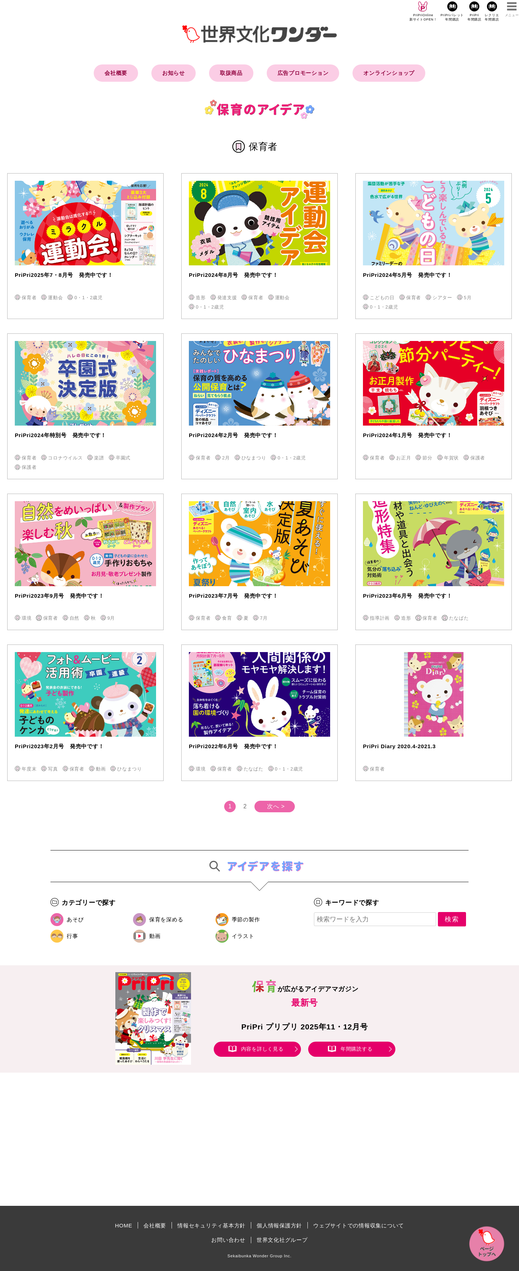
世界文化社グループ (282, 1240)
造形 (201, 297)
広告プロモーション (303, 73)
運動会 (55, 297)
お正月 (403, 458)
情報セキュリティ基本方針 (211, 1225)
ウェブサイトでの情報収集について (358, 1225)
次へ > (276, 806)
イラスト (243, 936)
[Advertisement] (198, 1139)
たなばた (459, 618)
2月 (226, 458)
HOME (123, 1225)
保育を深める (166, 919)
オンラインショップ (388, 73)
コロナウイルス (65, 458)
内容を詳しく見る (262, 1049)
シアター (442, 297)
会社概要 (116, 73)
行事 (72, 936)
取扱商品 (231, 73)
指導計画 (380, 618)
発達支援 (227, 297)
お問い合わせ (228, 1240)
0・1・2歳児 (88, 297)
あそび (75, 919)
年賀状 (451, 458)
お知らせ (173, 73)
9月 (111, 618)
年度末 (29, 769)
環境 (27, 618)
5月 (468, 297)
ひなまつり (253, 458)
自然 (75, 618)
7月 (264, 618)
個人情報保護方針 (279, 1225)
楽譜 (99, 458)
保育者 (29, 297)
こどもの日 (382, 297)
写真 (53, 769)
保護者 (29, 467)
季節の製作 (246, 919)
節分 (427, 458)
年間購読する (357, 1049)
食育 (227, 618)
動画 (101, 769)
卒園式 (123, 458)
